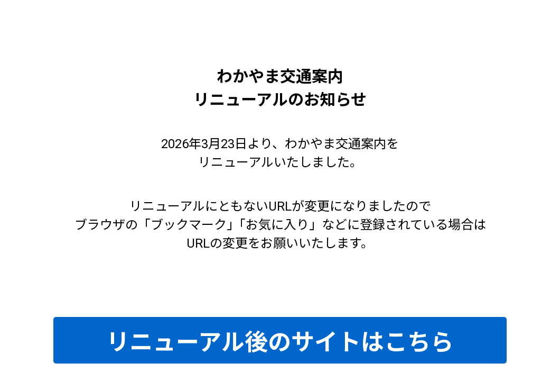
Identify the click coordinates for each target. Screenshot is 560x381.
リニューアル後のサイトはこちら (280, 342)
